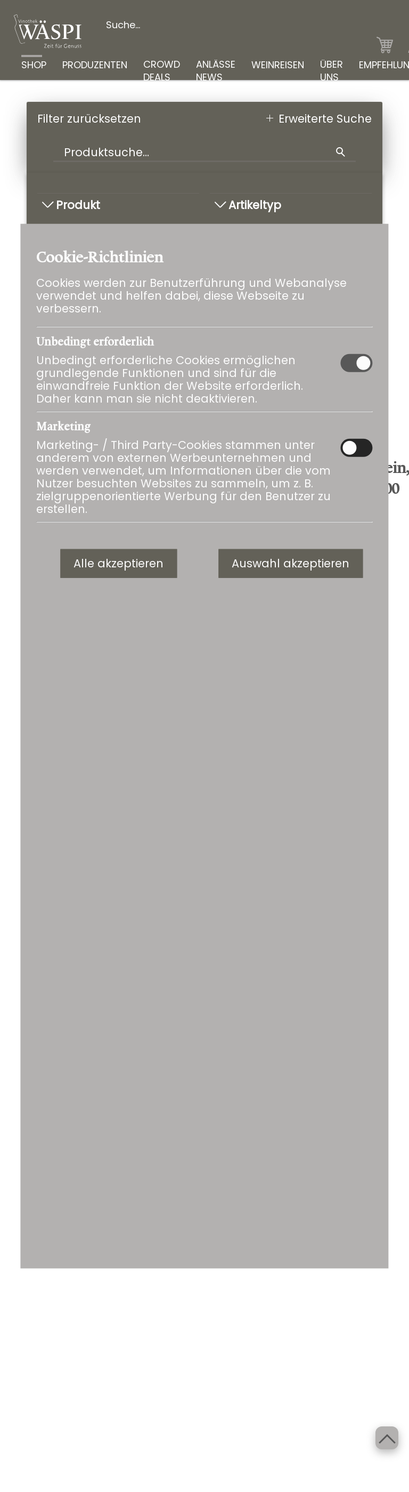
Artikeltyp (248, 205)
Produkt (71, 205)
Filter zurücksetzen (89, 119)
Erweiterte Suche (325, 119)
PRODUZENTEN (94, 64)
